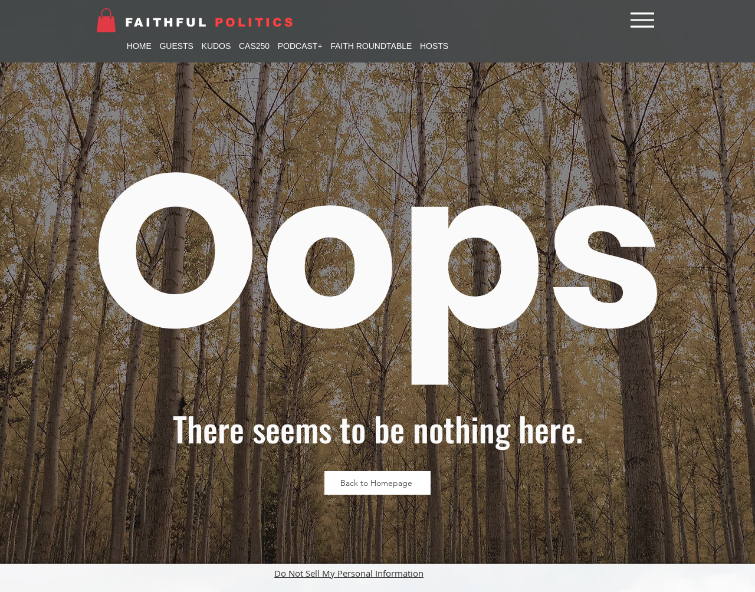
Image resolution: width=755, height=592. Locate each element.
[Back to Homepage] (377, 483)
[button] (106, 20)
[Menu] (642, 20)
